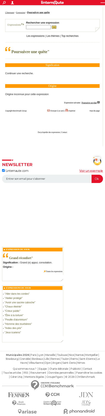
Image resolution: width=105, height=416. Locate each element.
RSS (26, 372)
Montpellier (91, 354)
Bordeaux (37, 358)
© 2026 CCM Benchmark (80, 376)
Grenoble (25, 358)
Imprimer (72, 111)
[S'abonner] (52, 179)
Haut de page (94, 111)
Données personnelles (61, 372)
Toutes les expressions (54, 271)
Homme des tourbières (18, 323)
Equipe (43, 368)
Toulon (65, 358)
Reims (74, 358)
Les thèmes (52, 35)
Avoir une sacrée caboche (19, 302)
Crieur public (12, 310)
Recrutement (38, 372)
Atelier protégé (13, 298)
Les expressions (35, 35)
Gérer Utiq (16, 376)
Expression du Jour (18, 249)
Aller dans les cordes (17, 293)
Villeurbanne (36, 362)
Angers (56, 362)
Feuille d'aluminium (16, 319)
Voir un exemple (91, 171)
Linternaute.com (15, 171)
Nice (71, 354)
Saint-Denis (69, 362)
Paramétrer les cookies (89, 372)
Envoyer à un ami (57, 111)
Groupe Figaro (54, 376)
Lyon (41, 354)
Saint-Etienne (87, 358)
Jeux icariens (12, 332)
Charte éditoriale (58, 368)
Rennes (55, 358)
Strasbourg (12, 358)
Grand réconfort (20, 258)
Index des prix (13, 328)
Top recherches (70, 35)
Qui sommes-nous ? (24, 368)
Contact (64, 132)
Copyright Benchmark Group (16, 111)
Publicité (75, 368)
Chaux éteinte (13, 306)
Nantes (79, 354)
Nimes (81, 362)
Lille (47, 358)
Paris (33, 354)
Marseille (50, 354)
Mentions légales (34, 376)
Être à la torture (13, 315)
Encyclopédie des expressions (49, 132)
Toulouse (62, 354)
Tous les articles (12, 372)
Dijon (48, 362)
